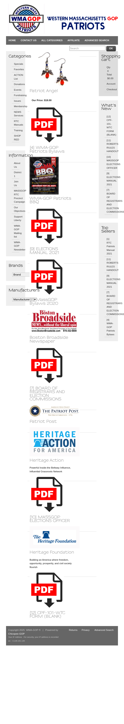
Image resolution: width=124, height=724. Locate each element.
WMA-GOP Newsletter (17, 246)
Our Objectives (17, 209)
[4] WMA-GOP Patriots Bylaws (109, 327)
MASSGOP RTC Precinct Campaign (17, 196)
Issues (17, 100)
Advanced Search (97, 40)
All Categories (52, 40)
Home (12, 40)
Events (17, 89)
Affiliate (74, 40)
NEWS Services (17, 114)
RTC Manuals (17, 123)
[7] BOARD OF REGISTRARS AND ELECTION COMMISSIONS (109, 200)
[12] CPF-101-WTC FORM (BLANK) (109, 125)
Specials (17, 63)
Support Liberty (17, 218)
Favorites (17, 69)
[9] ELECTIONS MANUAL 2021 (109, 179)
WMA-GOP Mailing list (17, 231)
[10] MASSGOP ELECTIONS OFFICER (109, 162)
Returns (73, 630)
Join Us (16, 183)
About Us (17, 165)
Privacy (86, 630)
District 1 (17, 174)
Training (17, 130)
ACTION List (17, 77)
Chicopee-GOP (16, 633)
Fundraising (17, 95)
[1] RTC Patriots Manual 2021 (109, 246)
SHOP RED (17, 137)
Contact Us (28, 40)
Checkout (109, 89)
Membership (17, 106)
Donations (17, 84)
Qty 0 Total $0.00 (109, 73)
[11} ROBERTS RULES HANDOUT (109, 146)
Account (109, 83)
